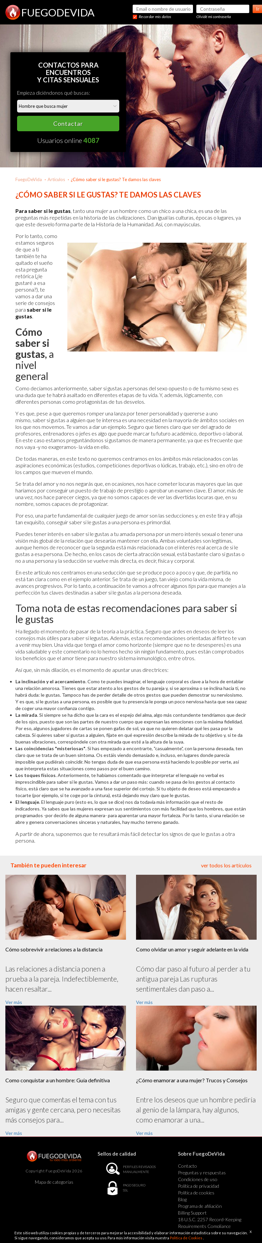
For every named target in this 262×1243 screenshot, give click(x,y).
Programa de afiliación (200, 1206)
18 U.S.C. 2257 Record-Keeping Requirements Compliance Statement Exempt (209, 1226)
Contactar (68, 123)
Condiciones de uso (197, 1179)
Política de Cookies (186, 1238)
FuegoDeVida (28, 179)
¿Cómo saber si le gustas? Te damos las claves (116, 179)
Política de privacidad (198, 1186)
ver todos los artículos (226, 865)
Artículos (56, 179)
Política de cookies (196, 1192)
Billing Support (192, 1213)
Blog (182, 1199)
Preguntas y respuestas (202, 1172)
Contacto (187, 1166)
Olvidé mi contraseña (213, 16)
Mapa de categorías (54, 1182)
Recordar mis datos (155, 16)
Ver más (13, 1002)
